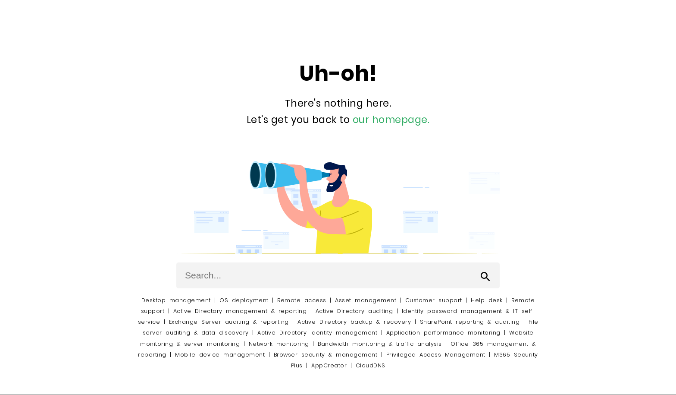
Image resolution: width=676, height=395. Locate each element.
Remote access (301, 300)
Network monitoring (279, 344)
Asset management (365, 300)
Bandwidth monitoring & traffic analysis (380, 344)
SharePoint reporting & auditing (470, 321)
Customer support (433, 300)
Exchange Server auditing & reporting (231, 321)
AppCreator (329, 365)
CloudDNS (370, 365)
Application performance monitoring (443, 332)
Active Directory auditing (354, 311)
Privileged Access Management (435, 354)
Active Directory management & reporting (241, 311)
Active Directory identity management (317, 332)
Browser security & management (326, 354)
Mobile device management (220, 354)
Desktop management (176, 300)
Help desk (487, 300)
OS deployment (244, 300)
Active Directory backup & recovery (354, 321)
